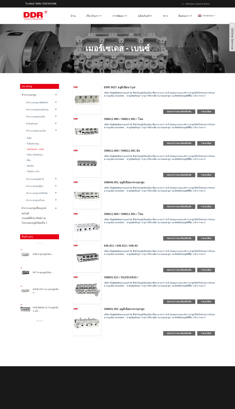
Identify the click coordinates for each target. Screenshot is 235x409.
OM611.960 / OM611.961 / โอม (123, 214)
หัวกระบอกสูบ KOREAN (36, 193)
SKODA (30, 166)
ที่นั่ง (29, 160)
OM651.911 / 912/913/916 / (121, 277)
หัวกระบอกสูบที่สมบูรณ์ (34, 208)
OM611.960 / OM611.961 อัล (122, 150)
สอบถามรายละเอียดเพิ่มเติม (179, 111)
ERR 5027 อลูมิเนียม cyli (119, 87)
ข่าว (165, 15)
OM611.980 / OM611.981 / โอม (123, 119)
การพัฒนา (120, 15)
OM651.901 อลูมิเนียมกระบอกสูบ (124, 309)
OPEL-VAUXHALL (35, 155)
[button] (39, 242)
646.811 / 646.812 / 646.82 (121, 245)
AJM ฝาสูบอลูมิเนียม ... (43, 254)
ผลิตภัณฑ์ (145, 15)
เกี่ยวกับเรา (94, 15)
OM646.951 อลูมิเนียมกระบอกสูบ (124, 182)
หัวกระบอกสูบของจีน (35, 116)
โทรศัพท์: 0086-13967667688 (40, 3)
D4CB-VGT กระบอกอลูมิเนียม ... (46, 291)
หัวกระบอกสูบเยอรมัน (36, 131)
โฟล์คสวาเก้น (33, 171)
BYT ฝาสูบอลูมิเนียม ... (43, 272)
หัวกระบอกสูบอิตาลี (35, 179)
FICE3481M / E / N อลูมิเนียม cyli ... (45, 309)
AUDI (29, 138)
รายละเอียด (206, 111)
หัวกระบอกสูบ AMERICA (37, 102)
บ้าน (73, 15)
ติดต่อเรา (185, 15)
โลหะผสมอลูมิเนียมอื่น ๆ (34, 222)
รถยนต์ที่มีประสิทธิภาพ (34, 218)
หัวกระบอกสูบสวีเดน (35, 200)
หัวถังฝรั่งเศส (32, 123)
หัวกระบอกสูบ (29, 94)
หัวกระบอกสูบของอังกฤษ (37, 109)
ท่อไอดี (25, 213)
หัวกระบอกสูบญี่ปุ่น (34, 186)
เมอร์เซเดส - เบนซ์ (35, 149)
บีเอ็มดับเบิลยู (33, 143)
